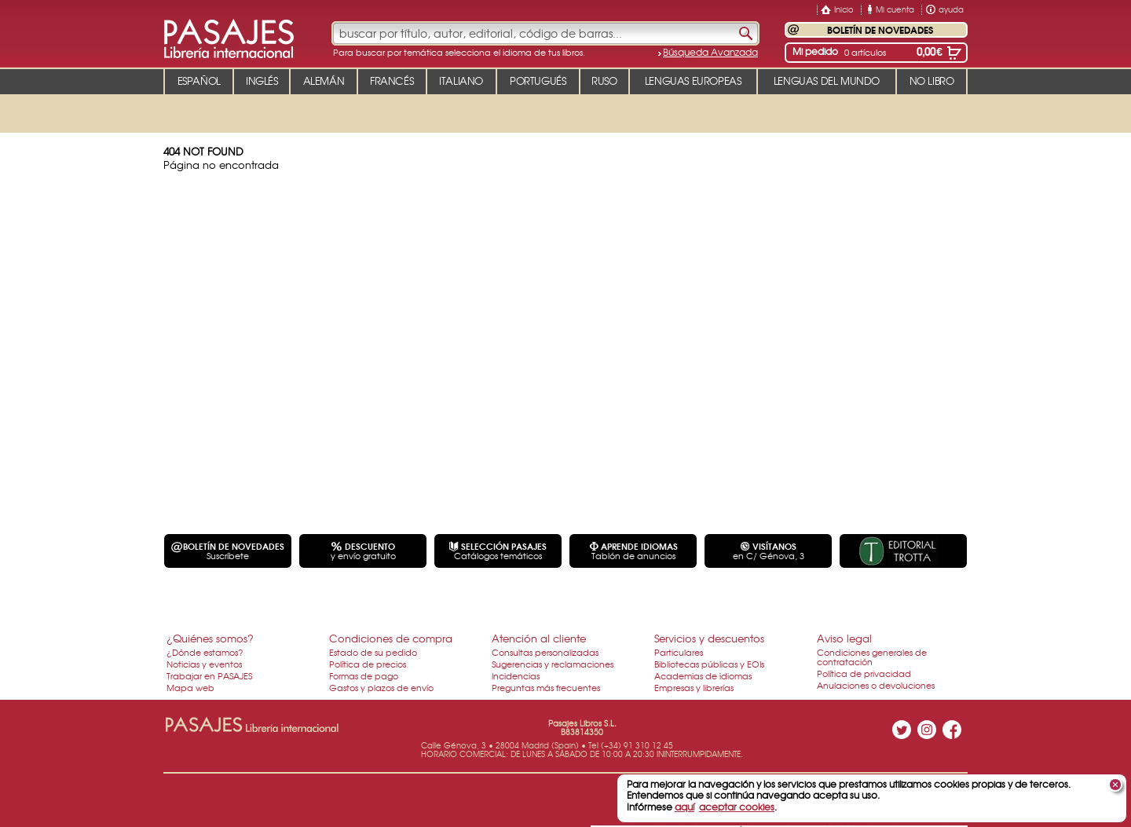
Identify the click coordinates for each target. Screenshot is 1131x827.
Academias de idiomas (703, 675)
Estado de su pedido (373, 652)
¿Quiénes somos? (210, 638)
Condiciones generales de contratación (872, 657)
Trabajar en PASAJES (209, 675)
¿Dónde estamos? (205, 652)
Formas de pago (363, 675)
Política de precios (367, 663)
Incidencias (516, 675)
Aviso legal (844, 638)
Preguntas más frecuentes (546, 687)
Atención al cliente (539, 638)
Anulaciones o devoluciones (876, 685)
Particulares (678, 652)
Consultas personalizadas (545, 652)
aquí (684, 807)
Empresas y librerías (694, 687)
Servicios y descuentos (709, 638)
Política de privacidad (864, 673)
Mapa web (190, 687)
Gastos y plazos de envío (381, 687)
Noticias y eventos (204, 663)
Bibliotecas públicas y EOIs (709, 663)
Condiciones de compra (390, 638)
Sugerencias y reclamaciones (552, 663)
